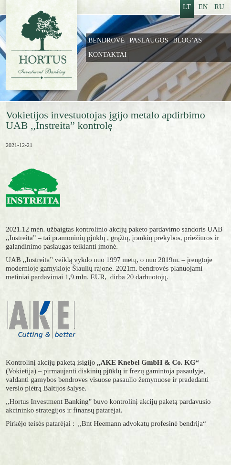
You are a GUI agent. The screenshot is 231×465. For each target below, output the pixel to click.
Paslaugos (148, 40)
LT (187, 7)
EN (203, 7)
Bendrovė (106, 40)
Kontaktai (107, 54)
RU (219, 7)
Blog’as (187, 40)
